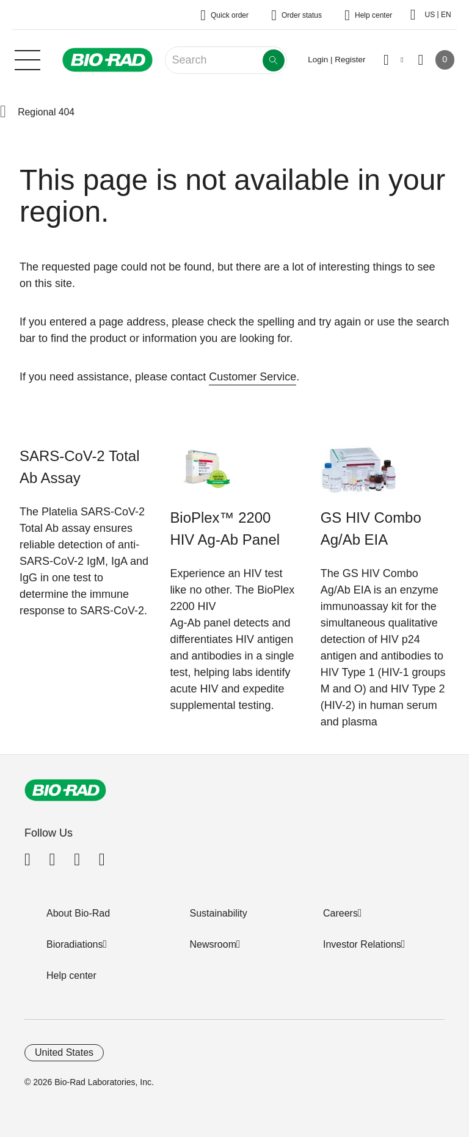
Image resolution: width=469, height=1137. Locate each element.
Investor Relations (362, 944)
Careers (340, 913)
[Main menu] (27, 58)
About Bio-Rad (78, 913)
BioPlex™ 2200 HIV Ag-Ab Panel (225, 528)
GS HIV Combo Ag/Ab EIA (371, 528)
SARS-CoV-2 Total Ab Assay (79, 467)
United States (64, 1052)
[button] (3, 112)
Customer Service (252, 377)
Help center (71, 975)
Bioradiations (74, 944)
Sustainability (218, 913)
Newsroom (213, 944)
